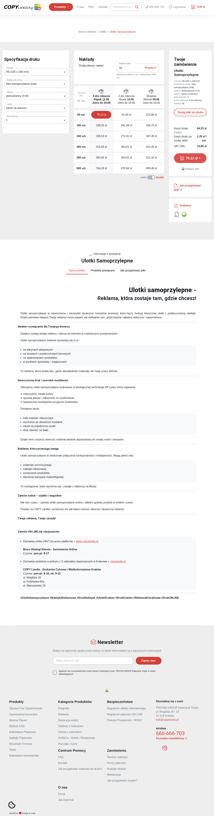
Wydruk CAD (17, 726)
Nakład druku (125, 63)
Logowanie (177, 7)
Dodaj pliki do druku (190, 112)
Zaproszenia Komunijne (23, 714)
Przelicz (150, 67)
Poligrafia (63, 708)
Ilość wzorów (12, 116)
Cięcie (9, 104)
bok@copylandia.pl (167, 719)
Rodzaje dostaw (116, 768)
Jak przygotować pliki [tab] (132, 270)
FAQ (91, 7)
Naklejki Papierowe (20, 737)
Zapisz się (148, 660)
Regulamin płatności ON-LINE (125, 714)
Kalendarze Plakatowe (22, 732)
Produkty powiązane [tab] (103, 270)
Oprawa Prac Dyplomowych (25, 708)
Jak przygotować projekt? (122, 780)
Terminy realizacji (117, 757)
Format (10, 68)
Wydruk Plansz (18, 720)
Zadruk (10, 92)
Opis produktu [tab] (77, 270)
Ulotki (102, 31)
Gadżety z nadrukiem (70, 726)
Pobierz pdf (190, 169)
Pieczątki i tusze (67, 743)
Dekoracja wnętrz (68, 720)
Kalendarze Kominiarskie (24, 755)
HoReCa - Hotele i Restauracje (76, 737)
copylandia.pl (118, 561)
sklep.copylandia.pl (87, 541)
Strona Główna (87, 31)
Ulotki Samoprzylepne (123, 31)
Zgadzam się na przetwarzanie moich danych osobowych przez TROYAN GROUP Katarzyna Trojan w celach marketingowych (107, 672)
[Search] (126, 7)
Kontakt (103, 7)
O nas (80, 7)
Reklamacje (114, 774)
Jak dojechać (66, 799)
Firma (61, 794)
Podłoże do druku (14, 80)
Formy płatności (116, 763)
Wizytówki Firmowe (20, 743)
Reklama (63, 714)
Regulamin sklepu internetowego (126, 708)
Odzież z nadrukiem (70, 732)
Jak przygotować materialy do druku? (80, 768)
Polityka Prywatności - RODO (124, 720)
